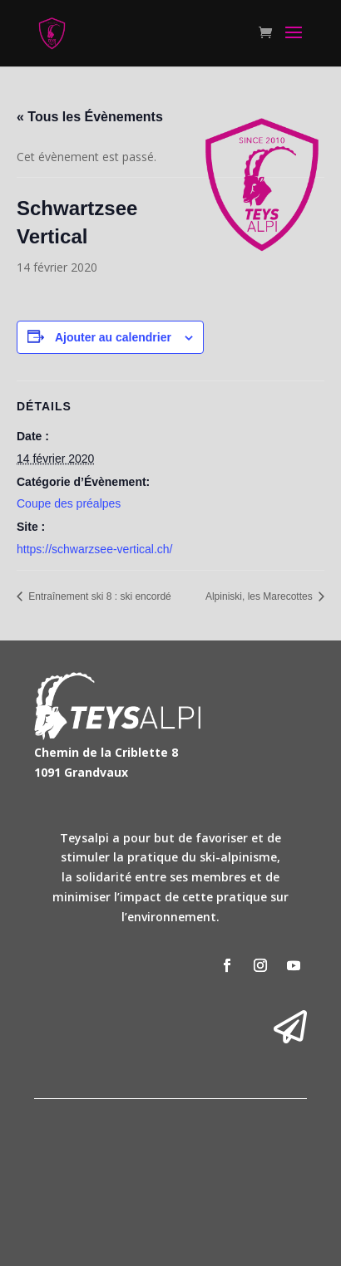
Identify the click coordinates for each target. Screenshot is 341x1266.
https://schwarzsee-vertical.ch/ (95, 549)
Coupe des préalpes (69, 503)
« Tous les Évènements (90, 117)
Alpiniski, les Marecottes (260, 596)
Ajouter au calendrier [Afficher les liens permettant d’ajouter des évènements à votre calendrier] (113, 337)
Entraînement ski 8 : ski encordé (98, 596)
